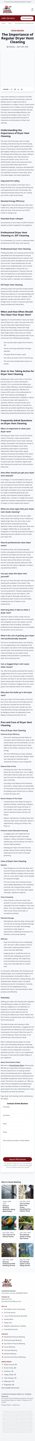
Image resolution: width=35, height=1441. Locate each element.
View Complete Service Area (10, 1388)
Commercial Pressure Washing (14, 1357)
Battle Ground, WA (10, 1364)
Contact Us (16, 1405)
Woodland (27, 1415)
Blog (10, 23)
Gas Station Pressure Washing (14, 1344)
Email (4, 1124)
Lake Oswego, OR (10, 1378)
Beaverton (9, 1412)
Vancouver (12, 1415)
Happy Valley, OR (10, 1375)
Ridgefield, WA (9, 1385)
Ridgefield (4, 1415)
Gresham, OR (8, 1371)
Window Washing (10, 1354)
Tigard (8, 1415)
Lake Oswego (15, 1414)
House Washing (17, 31)
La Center (10, 1414)
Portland (27, 1411)
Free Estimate (27, 18)
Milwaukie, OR (9, 1381)
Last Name (6, 1115)
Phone (5, 1132)
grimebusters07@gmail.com (11, 1301)
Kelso (6, 1414)
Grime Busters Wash (16, 1065)
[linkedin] (18, 89)
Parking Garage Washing (12, 1340)
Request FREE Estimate (17, 1159)
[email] (22, 89)
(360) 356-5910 (7, 18)
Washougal (17, 1415)
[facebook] (12, 89)
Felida (23, 1412)
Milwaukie (30, 1414)
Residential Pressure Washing (14, 1337)
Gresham (27, 1412)
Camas (19, 1412)
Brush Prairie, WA (10, 1368)
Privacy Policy (6, 1405)
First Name (6, 1107)
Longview (21, 1414)
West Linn (23, 1415)
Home (3, 23)
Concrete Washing (10, 1350)
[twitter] (15, 89)
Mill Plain (26, 1414)
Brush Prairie (15, 1412)
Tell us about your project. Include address (16, 1140)
